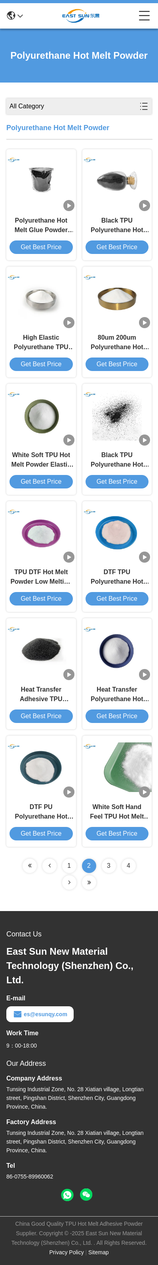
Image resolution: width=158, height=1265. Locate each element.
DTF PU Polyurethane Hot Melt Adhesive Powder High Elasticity (41, 812)
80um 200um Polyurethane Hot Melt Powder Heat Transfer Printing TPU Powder (117, 343)
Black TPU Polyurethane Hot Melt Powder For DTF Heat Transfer (116, 226)
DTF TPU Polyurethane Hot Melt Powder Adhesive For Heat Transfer (117, 577)
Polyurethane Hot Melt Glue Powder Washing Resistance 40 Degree (41, 226)
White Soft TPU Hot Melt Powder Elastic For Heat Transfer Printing (41, 460)
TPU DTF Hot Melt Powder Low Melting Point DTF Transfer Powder (41, 577)
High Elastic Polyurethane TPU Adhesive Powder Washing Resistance (41, 343)
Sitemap (98, 1252)
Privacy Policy (66, 1252)
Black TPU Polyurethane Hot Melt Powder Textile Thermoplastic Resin (117, 460)
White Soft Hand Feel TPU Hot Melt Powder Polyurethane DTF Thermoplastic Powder (117, 812)
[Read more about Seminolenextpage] (30, 866)
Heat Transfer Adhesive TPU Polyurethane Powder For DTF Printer (41, 695)
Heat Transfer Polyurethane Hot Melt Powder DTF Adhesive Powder (117, 695)
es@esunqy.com (40, 1014)
